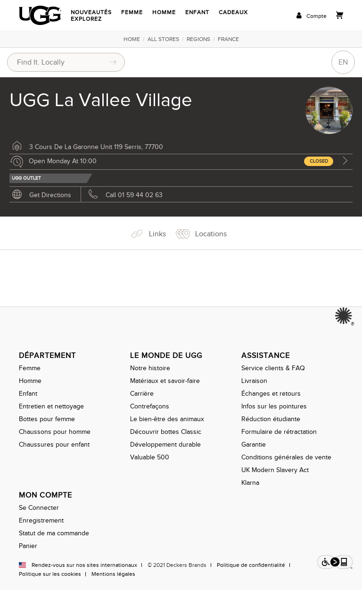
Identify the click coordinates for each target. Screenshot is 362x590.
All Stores (163, 39)
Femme (132, 12)
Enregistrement (41, 520)
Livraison (254, 380)
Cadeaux (233, 12)
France (228, 39)
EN (343, 62)
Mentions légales (113, 574)
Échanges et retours (271, 393)
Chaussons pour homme (54, 431)
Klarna (250, 482)
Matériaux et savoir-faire (165, 380)
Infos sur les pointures (274, 406)
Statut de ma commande (54, 533)
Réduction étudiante (270, 419)
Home (131, 39)
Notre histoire (150, 368)
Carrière (142, 393)
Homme (164, 12)
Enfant (197, 12)
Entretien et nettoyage (51, 406)
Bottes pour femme (47, 419)
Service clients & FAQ (273, 368)
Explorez (86, 19)
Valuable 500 (149, 457)
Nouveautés (91, 12)
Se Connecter (39, 507)
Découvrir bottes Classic (165, 431)
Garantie (253, 444)
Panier (28, 545)
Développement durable (165, 444)
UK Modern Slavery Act (275, 470)
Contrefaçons (149, 406)
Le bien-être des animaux (167, 419)
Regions (198, 39)
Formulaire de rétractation (279, 431)
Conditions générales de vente (286, 457)
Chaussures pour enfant (54, 444)
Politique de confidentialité (251, 565)
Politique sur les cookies (50, 574)
